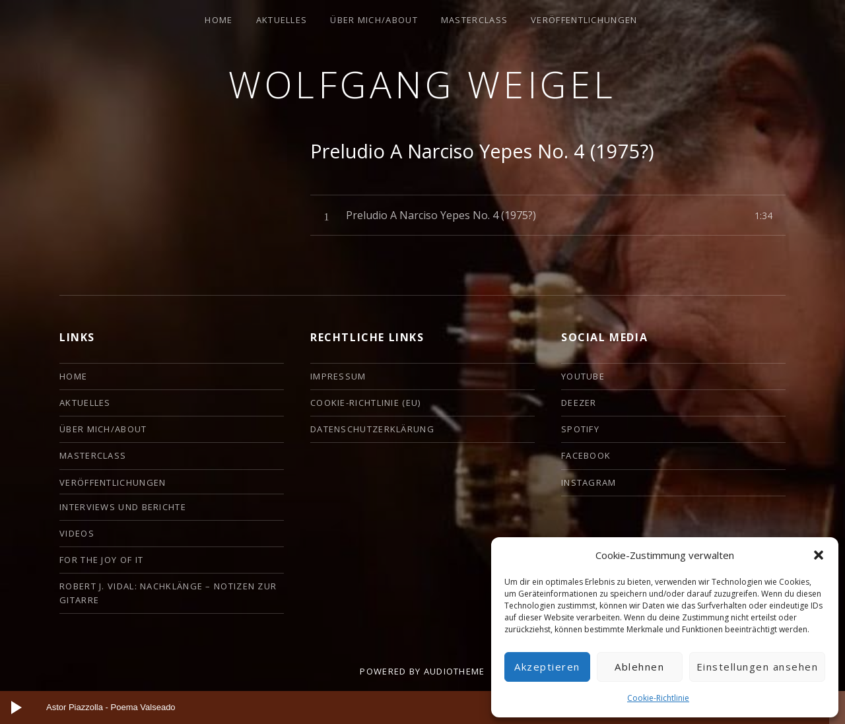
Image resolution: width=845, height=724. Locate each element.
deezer (579, 403)
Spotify (580, 429)
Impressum (338, 376)
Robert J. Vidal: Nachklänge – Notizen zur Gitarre (168, 593)
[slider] (411, 707)
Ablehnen (639, 666)
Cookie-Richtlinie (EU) (365, 403)
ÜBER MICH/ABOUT (374, 20)
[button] (818, 555)
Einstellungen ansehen (757, 666)
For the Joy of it (101, 560)
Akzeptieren (547, 666)
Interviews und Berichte (122, 507)
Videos (76, 533)
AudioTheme (454, 671)
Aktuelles (282, 20)
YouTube (583, 376)
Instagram (589, 482)
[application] (422, 707)
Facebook (586, 455)
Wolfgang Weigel (422, 84)
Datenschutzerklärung (372, 429)
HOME (218, 20)
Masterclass (474, 20)
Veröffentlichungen (584, 20)
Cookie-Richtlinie (658, 698)
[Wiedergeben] (16, 707)
